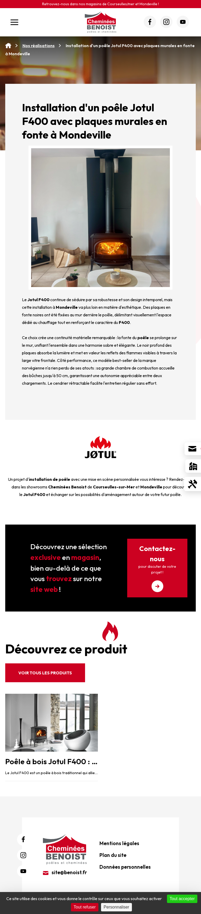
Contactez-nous (157, 568)
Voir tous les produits (45, 672)
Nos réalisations (39, 45)
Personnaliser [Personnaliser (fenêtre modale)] (116, 907)
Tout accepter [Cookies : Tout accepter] (182, 898)
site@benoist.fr (65, 872)
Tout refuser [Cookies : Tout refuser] (85, 907)
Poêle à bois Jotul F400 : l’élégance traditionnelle (90, 761)
